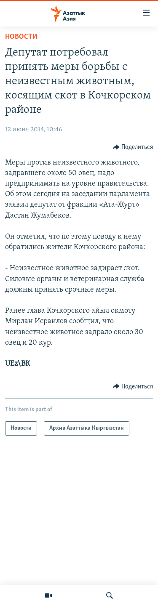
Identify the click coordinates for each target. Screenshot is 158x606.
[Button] (133, 147)
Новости (21, 37)
